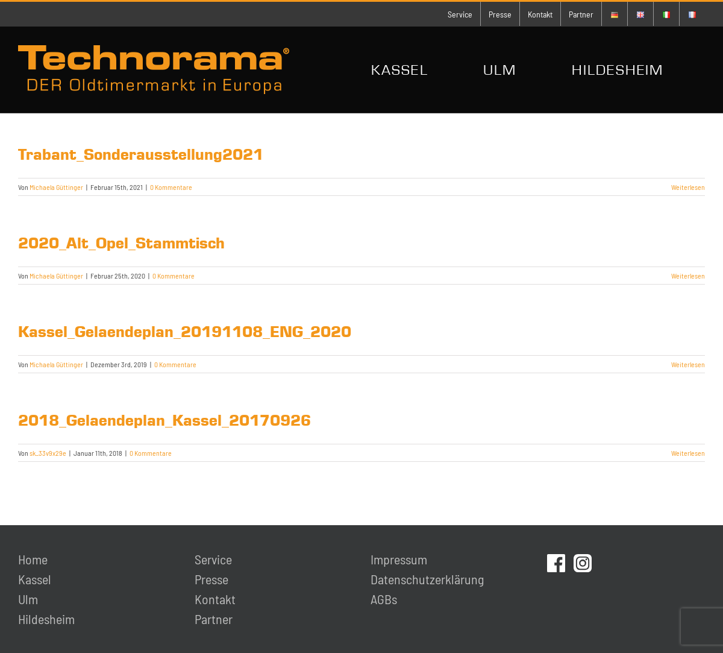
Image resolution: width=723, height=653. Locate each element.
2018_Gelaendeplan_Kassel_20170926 (164, 420)
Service (213, 559)
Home (33, 559)
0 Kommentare (171, 187)
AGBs (384, 599)
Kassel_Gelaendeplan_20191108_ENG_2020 (184, 332)
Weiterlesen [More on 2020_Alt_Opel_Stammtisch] (688, 275)
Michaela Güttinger (56, 187)
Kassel (34, 579)
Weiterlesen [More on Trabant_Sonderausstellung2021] (688, 187)
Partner (214, 618)
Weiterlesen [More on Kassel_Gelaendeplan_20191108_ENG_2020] (688, 364)
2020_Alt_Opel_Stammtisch (121, 243)
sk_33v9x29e (48, 453)
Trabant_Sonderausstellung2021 (140, 154)
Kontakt (215, 599)
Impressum (399, 559)
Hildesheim (46, 618)
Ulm (28, 599)
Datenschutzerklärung (427, 579)
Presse (211, 579)
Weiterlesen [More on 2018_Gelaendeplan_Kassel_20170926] (688, 453)
